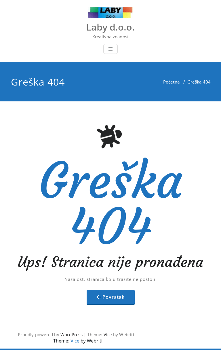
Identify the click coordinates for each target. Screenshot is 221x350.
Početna (171, 82)
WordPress (71, 334)
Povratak (113, 297)
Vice (108, 334)
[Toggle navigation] (110, 49)
